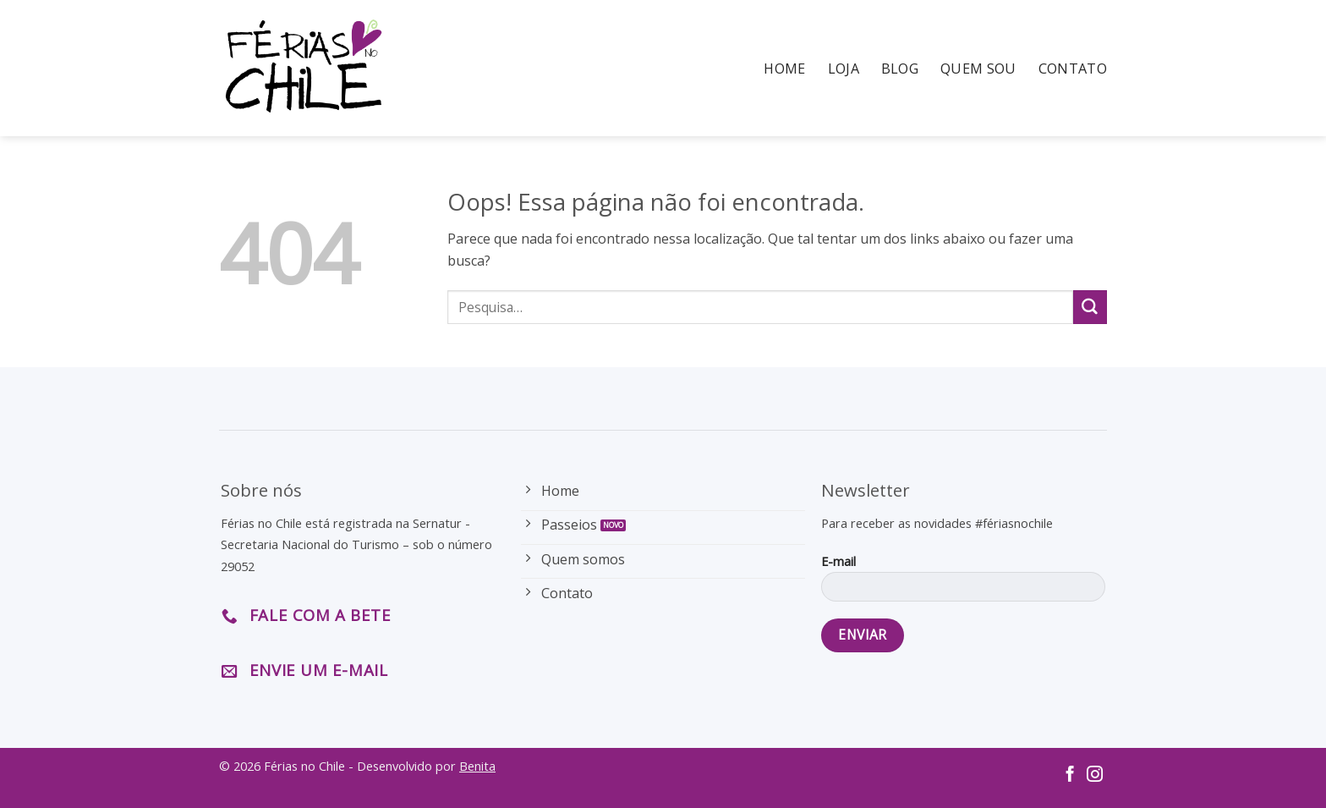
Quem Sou (978, 68)
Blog (899, 68)
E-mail (962, 582)
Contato (1072, 68)
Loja (843, 68)
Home (784, 68)
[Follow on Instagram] (1095, 775)
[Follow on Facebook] (1070, 775)
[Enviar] (1090, 307)
